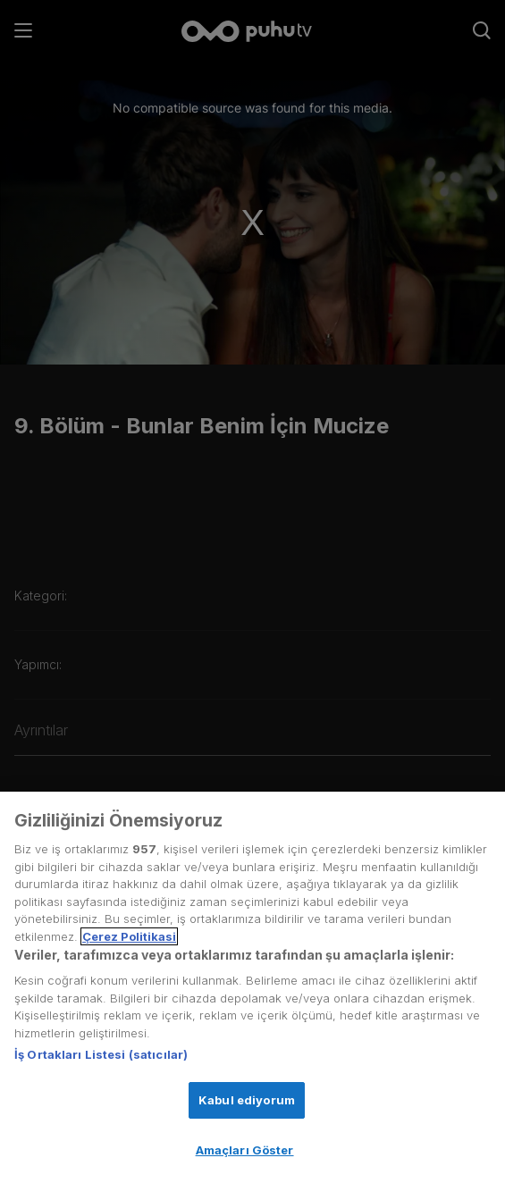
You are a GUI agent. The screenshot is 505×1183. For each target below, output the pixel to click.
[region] (252, 987)
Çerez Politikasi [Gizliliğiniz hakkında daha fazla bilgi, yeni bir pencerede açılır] (129, 936)
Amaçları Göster (245, 1150)
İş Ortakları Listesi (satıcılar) (101, 1054)
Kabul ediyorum (246, 1100)
